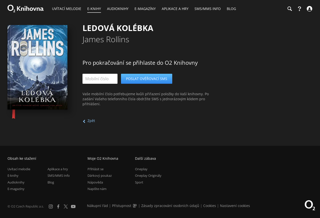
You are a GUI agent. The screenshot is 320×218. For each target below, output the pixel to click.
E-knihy (13, 175)
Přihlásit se (96, 169)
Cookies (209, 205)
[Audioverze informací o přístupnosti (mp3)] (135, 205)
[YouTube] (73, 206)
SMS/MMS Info (59, 175)
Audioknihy (16, 182)
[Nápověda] (299, 9)
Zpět (91, 120)
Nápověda (95, 182)
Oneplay (141, 169)
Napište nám (97, 188)
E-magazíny (16, 188)
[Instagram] (50, 206)
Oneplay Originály (148, 175)
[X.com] (66, 206)
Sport (139, 182)
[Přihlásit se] (308, 9)
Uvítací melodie (19, 169)
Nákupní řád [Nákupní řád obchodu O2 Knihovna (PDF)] (97, 205)
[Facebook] (58, 206)
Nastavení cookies (235, 205)
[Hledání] (289, 9)
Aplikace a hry (58, 169)
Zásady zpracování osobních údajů (170, 205)
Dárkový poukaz (100, 175)
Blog (51, 182)
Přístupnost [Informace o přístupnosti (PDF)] (121, 205)
